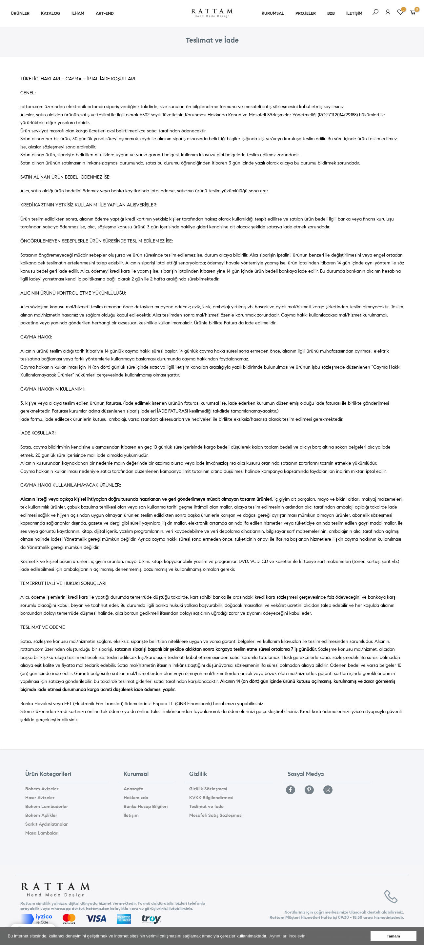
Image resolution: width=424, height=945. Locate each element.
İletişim (131, 815)
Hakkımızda (136, 797)
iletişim (354, 13)
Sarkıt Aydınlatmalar (46, 824)
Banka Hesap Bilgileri (146, 806)
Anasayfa (133, 789)
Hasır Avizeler (39, 797)
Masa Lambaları (42, 833)
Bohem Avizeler (41, 789)
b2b (331, 13)
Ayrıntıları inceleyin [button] (287, 936)
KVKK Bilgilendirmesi (211, 797)
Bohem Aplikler (41, 815)
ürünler (20, 13)
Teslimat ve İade (206, 806)
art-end (105, 13)
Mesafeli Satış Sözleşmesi (216, 815)
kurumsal (273, 13)
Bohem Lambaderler (46, 806)
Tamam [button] (393, 936)
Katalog (50, 13)
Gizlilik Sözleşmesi (208, 789)
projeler (305, 13)
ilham (77, 13)
